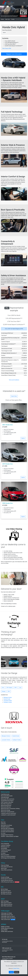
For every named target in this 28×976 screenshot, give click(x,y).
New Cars (7, 19)
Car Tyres (3, 833)
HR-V (15, 687)
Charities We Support (6, 850)
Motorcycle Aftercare (6, 807)
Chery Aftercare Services (6, 866)
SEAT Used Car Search (6, 902)
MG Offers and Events (6, 894)
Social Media (4, 848)
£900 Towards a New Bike (7, 802)
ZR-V (9, 691)
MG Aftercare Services (6, 892)
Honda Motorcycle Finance (7, 800)
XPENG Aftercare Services (7, 928)
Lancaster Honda (8, 700)
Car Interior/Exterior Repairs (7, 830)
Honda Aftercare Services (7, 880)
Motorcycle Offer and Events (7, 799)
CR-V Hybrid (9, 687)
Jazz (20, 687)
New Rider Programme (6, 803)
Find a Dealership (5, 843)
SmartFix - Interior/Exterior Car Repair (9, 836)
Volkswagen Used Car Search (8, 916)
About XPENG (4, 930)
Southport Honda (8, 702)
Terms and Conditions (14, 380)
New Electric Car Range (6, 825)
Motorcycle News (5, 854)
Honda (12, 19)
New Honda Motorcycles (6, 795)
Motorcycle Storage (5, 810)
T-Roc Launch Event (5, 919)
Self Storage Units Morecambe (8, 858)
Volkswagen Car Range (6, 913)
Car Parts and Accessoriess (7, 831)
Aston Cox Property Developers (8, 856)
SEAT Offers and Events (6, 906)
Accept (11, 972)
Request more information (14, 54)
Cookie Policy (16, 968)
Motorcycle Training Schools (7, 811)
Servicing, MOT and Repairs (7, 828)
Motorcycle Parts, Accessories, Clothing (10, 808)
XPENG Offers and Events (7, 931)
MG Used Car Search (6, 890)
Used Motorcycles (5, 794)
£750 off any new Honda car (7, 882)
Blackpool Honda (8, 697)
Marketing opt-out (5, 846)
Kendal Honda (7, 699)
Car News (3, 853)
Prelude (3, 691)
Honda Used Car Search (6, 878)
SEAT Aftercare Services (6, 904)
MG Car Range (4, 889)
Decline (16, 972)
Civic (3, 687)
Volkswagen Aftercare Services (8, 918)
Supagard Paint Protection (7, 834)
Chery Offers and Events (6, 870)
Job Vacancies (4, 851)
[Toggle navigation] (24, 3)
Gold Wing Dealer (5, 797)
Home (2, 19)
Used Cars (3, 823)
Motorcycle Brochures (6, 805)
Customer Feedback (5, 845)
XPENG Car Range (5, 926)
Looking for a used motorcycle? (8, 815)
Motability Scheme (5, 826)
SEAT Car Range (5, 901)
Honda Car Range (5, 877)
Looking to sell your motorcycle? (8, 813)
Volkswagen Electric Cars (7, 914)
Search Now (14, 396)
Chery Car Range (5, 865)
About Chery (4, 868)
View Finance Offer (6, 48)
